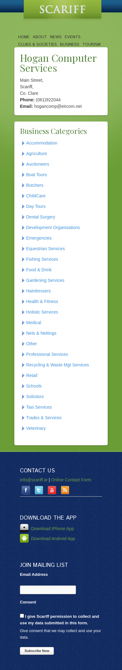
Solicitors (35, 396)
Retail (31, 375)
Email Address (34, 574)
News (56, 37)
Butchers (34, 185)
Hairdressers (38, 290)
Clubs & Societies (37, 44)
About (40, 37)
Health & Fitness (42, 301)
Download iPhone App (47, 528)
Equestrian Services (45, 248)
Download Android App (47, 538)
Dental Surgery (40, 216)
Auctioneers (37, 164)
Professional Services (47, 354)
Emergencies (39, 238)
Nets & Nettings (41, 333)
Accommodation (41, 142)
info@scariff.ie (34, 479)
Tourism (91, 44)
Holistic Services (42, 312)
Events (73, 37)
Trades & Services (44, 417)
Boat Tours (36, 174)
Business (69, 44)
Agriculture (36, 153)
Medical (33, 322)
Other (31, 343)
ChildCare (35, 195)
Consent (28, 602)
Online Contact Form (71, 479)
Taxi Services (39, 407)
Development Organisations (53, 227)
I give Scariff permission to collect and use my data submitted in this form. (59, 619)
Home (24, 37)
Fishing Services (42, 259)
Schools (34, 385)
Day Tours (36, 206)
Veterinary (36, 428)
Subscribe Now (37, 651)
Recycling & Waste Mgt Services (57, 364)
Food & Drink (39, 269)
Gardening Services (45, 280)
